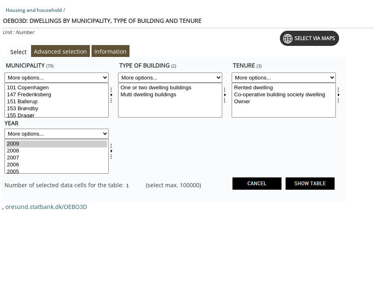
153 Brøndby (56, 108)
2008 (56, 151)
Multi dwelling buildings (170, 94)
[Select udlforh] (284, 100)
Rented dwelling (283, 87)
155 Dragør (56, 115)
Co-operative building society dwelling (283, 94)
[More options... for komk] (56, 78)
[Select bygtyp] (170, 100)
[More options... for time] (56, 134)
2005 (56, 171)
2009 (56, 144)
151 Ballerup (56, 101)
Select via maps (315, 38)
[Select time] (56, 156)
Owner (283, 101)
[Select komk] (56, 100)
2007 (56, 157)
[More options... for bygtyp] (170, 78)
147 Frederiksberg (56, 94)
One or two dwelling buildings (170, 87)
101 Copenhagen (56, 87)
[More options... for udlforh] (284, 78)
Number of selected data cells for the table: (64, 185)
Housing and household (34, 10)
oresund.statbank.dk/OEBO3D (46, 207)
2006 (56, 164)
